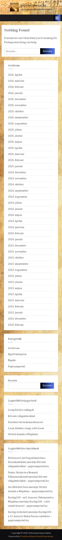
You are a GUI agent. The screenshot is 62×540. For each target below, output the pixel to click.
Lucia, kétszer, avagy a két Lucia (26, 428)
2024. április (15, 221)
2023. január (15, 312)
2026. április (15, 74)
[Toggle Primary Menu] (57, 18)
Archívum (14, 348)
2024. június (15, 208)
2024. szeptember (18, 190)
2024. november (17, 178)
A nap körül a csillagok (21, 409)
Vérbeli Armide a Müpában (23, 434)
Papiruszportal (16, 366)
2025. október (16, 111)
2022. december (17, 318)
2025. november (17, 105)
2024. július (15, 202)
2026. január (15, 93)
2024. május (15, 214)
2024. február (16, 233)
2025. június (15, 135)
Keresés (12, 380)
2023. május (15, 288)
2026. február (16, 86)
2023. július (15, 275)
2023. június (15, 281)
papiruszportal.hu (33, 5)
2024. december (17, 172)
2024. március (16, 227)
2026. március (16, 80)
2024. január (15, 239)
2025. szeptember (18, 117)
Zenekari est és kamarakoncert (25, 422)
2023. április (15, 294)
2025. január (15, 166)
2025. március (16, 154)
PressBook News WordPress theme (36, 536)
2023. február (16, 306)
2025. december (17, 99)
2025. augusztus (17, 123)
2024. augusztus (17, 196)
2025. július (15, 129)
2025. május (15, 141)
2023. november (17, 251)
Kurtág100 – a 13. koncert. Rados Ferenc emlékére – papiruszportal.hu (30, 516)
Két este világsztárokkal (21, 416)
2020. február (16, 324)
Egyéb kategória (17, 354)
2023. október (16, 257)
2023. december (17, 245)
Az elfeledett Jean (18, 487)
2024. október (16, 184)
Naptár (12, 360)
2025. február (16, 160)
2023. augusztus (17, 269)
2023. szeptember (18, 263)
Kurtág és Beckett (18, 512)
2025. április (15, 148)
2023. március (16, 300)
